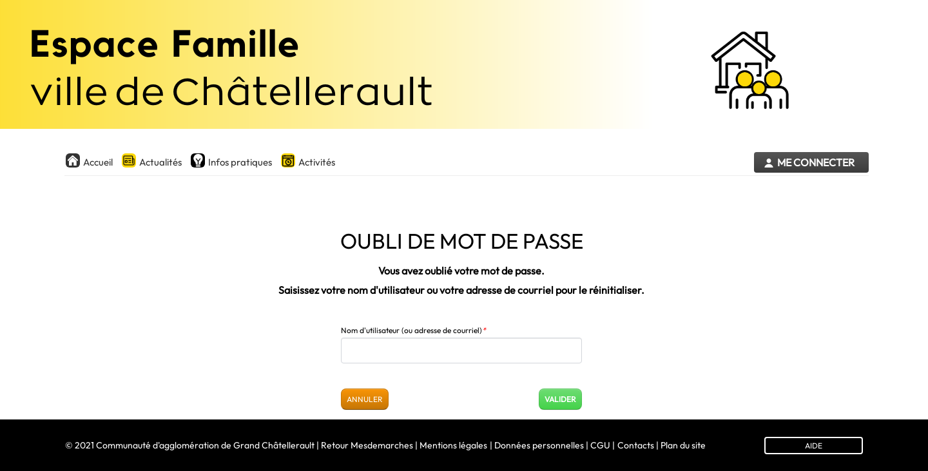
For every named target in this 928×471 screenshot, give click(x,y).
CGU (600, 445)
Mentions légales (453, 445)
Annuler (365, 399)
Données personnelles (539, 445)
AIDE (813, 445)
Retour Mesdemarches (367, 445)
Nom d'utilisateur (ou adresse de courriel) (413, 330)
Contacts (635, 445)
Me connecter (816, 162)
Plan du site (683, 445)
